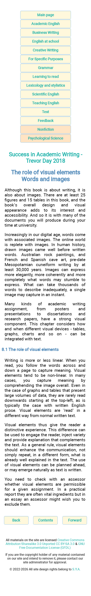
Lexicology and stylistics (45, 85)
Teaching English (45, 103)
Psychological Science (45, 138)
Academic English (45, 24)
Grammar (45, 68)
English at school (45, 41)
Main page (45, 15)
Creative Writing (45, 50)
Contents (45, 520)
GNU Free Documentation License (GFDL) (52, 546)
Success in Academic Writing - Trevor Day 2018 (45, 157)
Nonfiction (45, 129)
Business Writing (45, 32)
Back (16, 520)
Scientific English (45, 94)
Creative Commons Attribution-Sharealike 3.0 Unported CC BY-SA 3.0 (45, 542)
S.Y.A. (76, 569)
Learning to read (46, 76)
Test (45, 112)
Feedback (45, 121)
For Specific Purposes (45, 59)
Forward (74, 520)
